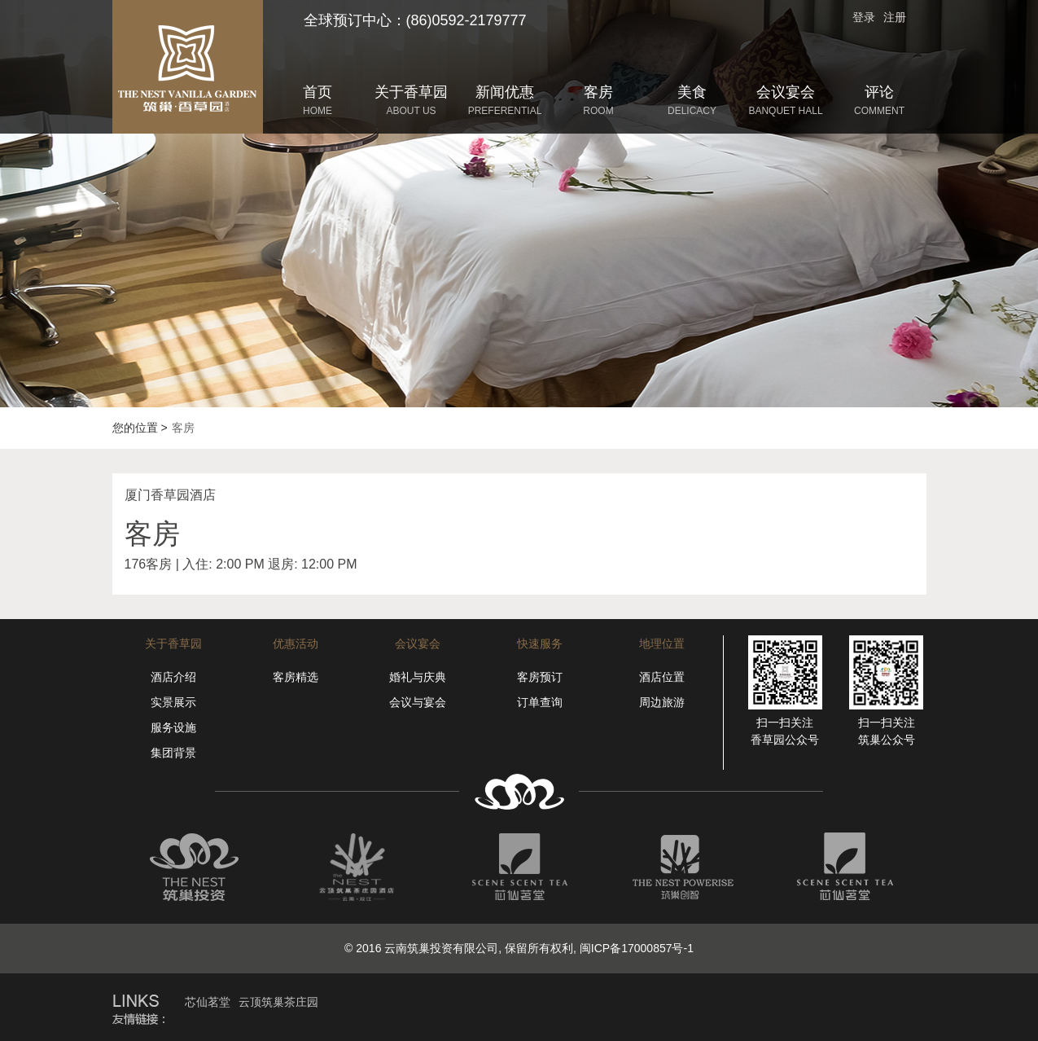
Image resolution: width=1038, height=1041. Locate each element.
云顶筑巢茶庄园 (278, 1001)
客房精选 (295, 676)
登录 (863, 17)
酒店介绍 (173, 676)
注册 (894, 17)
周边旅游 (662, 702)
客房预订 (540, 676)
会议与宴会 (417, 702)
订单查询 (540, 702)
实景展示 (173, 702)
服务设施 (173, 727)
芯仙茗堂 (207, 1001)
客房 (183, 427)
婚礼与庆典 (417, 676)
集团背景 (173, 752)
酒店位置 (662, 676)
